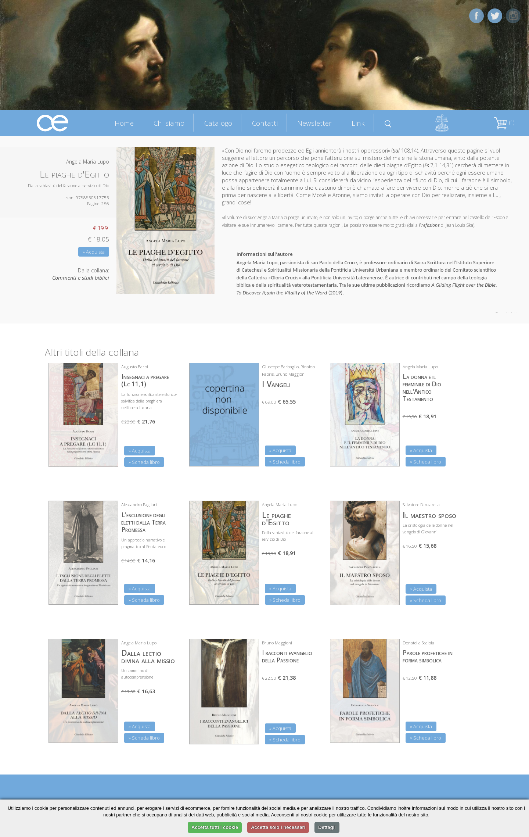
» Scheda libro (144, 462)
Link (358, 123)
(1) (504, 122)
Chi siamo (169, 123)
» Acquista (94, 251)
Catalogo (218, 123)
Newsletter (314, 123)
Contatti (265, 123)
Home (124, 123)
